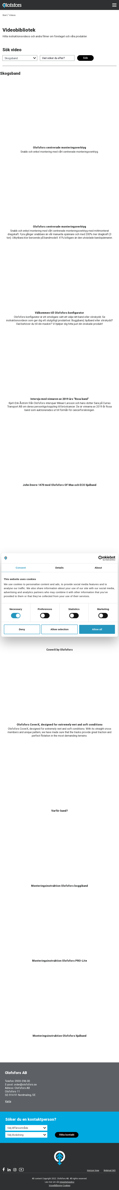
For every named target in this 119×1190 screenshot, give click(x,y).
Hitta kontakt (66, 1134)
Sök (85, 57)
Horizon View (93, 1170)
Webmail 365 (110, 1170)
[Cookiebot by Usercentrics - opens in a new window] (100, 558)
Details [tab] (59, 567)
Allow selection (59, 629)
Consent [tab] (21, 567)
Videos (12, 15)
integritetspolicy (67, 1182)
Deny (22, 629)
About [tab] (98, 567)
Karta (8, 1101)
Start (4, 15)
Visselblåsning (55, 1185)
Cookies (66, 1185)
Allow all (97, 629)
